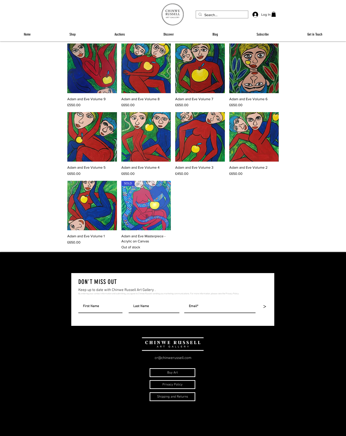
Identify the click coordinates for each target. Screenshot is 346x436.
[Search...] (221, 15)
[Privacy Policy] (172, 384)
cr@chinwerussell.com (173, 358)
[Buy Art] (172, 372)
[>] (264, 306)
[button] (273, 14)
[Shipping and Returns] (172, 396)
